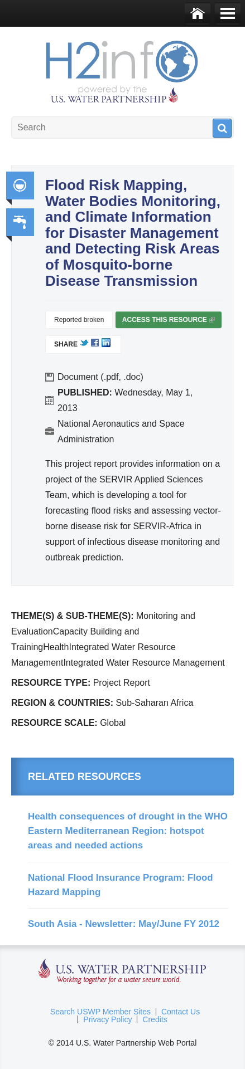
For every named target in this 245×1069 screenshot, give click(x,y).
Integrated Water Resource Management (20, 185)
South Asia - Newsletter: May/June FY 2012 (123, 924)
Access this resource (168, 322)
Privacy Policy (107, 1019)
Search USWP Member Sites (100, 1011)
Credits (154, 1019)
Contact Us (180, 1011)
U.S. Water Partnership (122, 971)
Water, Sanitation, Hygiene (20, 222)
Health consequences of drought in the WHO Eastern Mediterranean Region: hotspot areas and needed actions (128, 831)
